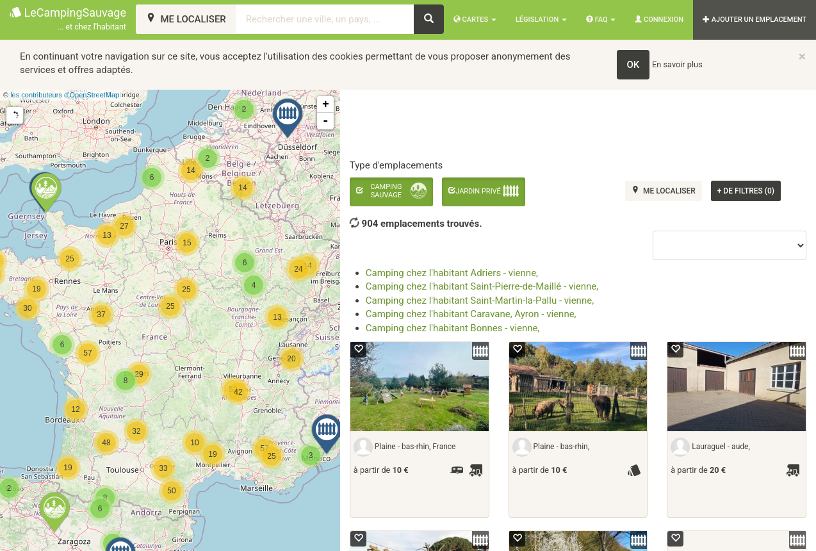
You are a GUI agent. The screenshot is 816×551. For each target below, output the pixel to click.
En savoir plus (677, 64)
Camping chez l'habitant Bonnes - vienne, (453, 328)
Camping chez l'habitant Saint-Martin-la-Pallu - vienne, (480, 300)
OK (633, 64)
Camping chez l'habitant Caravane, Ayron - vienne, (471, 314)
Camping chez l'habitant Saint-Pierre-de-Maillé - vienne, (482, 286)
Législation (541, 19)
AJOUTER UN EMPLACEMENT (754, 19)
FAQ (601, 19)
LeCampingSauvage (68, 19)
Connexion (659, 19)
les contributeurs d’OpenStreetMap (64, 95)
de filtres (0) (745, 190)
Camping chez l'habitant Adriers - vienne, (452, 273)
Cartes (474, 19)
